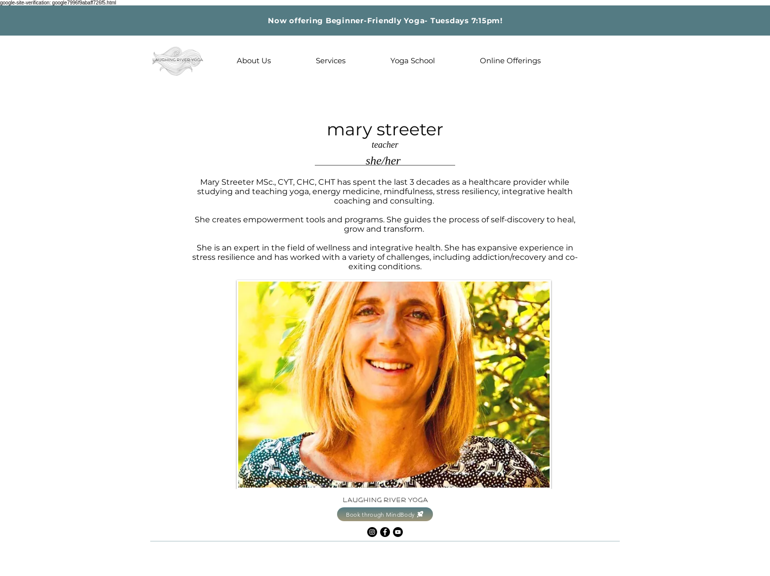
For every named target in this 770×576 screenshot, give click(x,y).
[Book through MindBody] (385, 514)
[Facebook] (385, 532)
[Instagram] (372, 532)
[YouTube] (398, 532)
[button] (253, 61)
